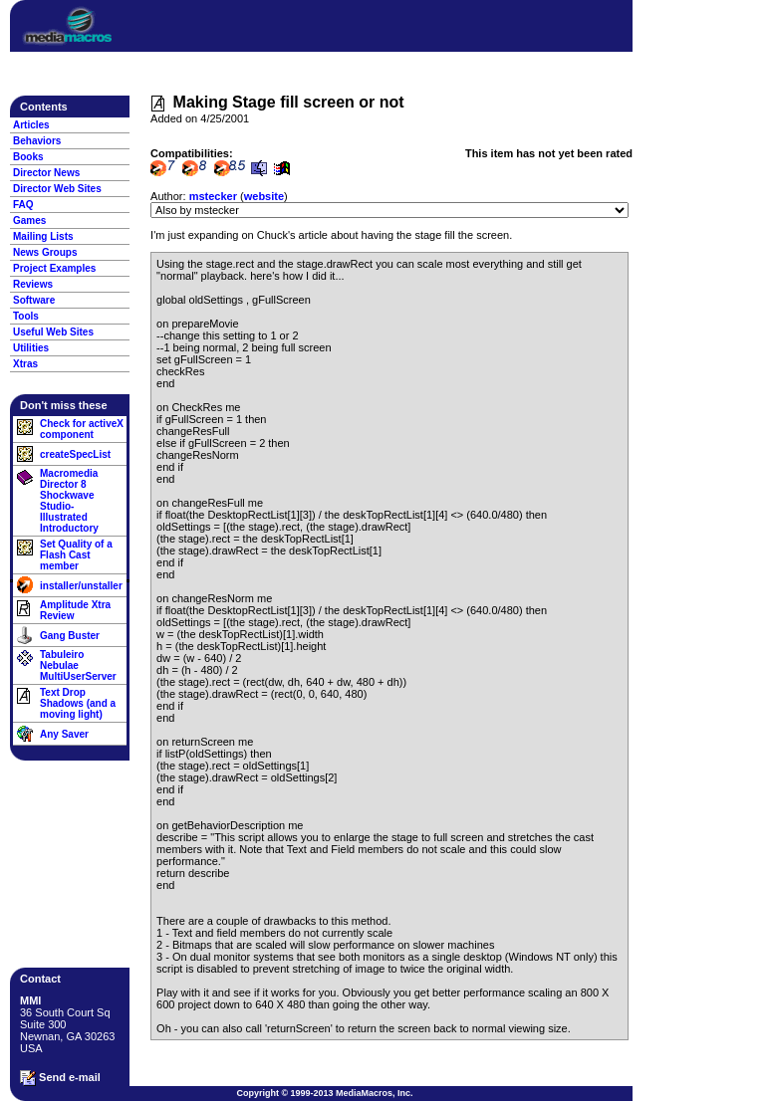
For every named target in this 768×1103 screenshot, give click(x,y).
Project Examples (54, 268)
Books (28, 156)
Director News (46, 172)
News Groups (45, 252)
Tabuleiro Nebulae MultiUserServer (78, 665)
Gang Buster (70, 635)
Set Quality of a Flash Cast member (76, 555)
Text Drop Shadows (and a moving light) (78, 703)
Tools (26, 316)
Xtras (25, 363)
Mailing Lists (43, 236)
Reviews (33, 284)
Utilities (31, 347)
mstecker (213, 196)
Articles (31, 124)
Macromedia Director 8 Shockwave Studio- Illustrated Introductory (69, 501)
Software (34, 300)
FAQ (23, 204)
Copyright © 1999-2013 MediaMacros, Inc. (324, 1093)
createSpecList (75, 454)
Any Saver (64, 734)
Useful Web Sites (53, 332)
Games (29, 220)
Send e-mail (60, 1078)
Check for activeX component (82, 429)
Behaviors (37, 140)
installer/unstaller (81, 585)
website (264, 196)
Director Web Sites (57, 188)
